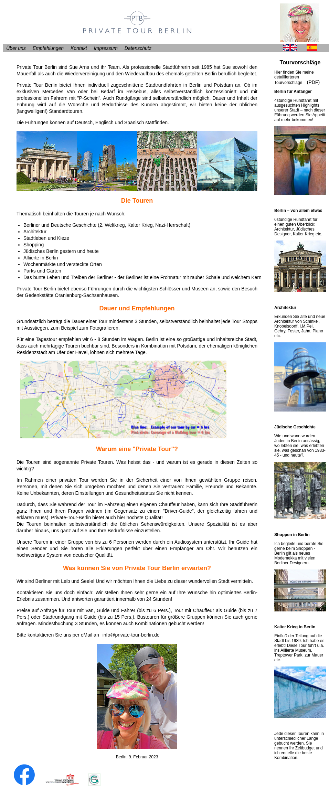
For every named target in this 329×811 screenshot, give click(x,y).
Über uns (16, 48)
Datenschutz (138, 48)
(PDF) (313, 82)
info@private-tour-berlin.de (131, 635)
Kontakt (79, 48)
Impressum (106, 48)
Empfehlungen (48, 48)
